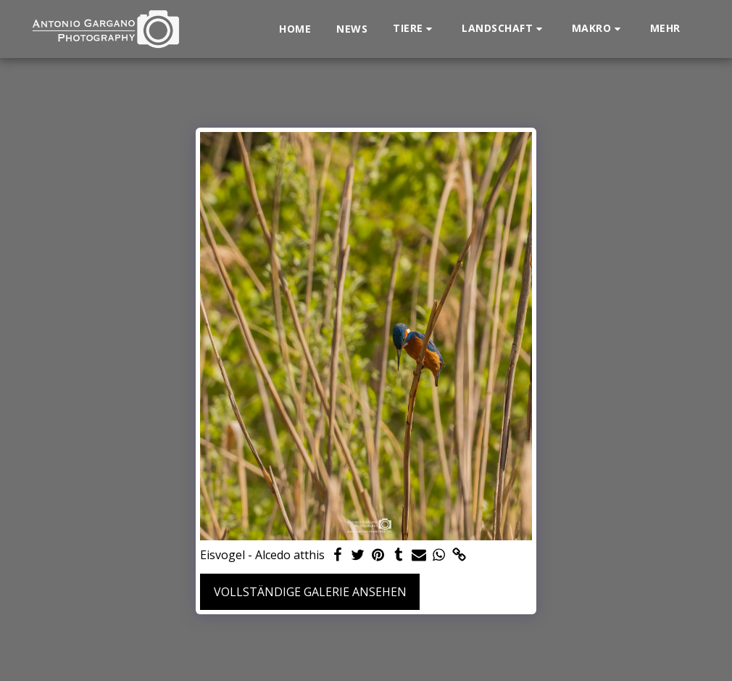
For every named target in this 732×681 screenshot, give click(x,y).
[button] (414, 28)
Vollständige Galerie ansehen (310, 592)
